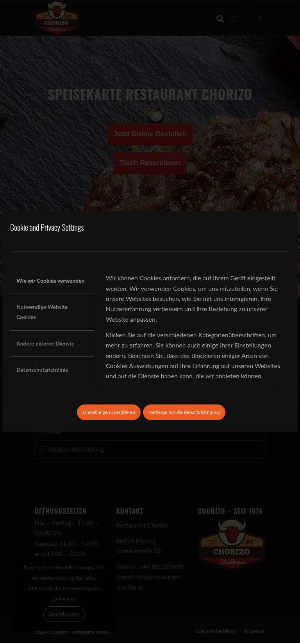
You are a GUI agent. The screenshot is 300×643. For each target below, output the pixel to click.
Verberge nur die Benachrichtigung (184, 412)
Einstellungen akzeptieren (108, 412)
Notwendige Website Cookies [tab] (42, 311)
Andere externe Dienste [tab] (45, 343)
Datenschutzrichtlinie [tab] (42, 369)
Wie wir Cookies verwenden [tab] (50, 280)
